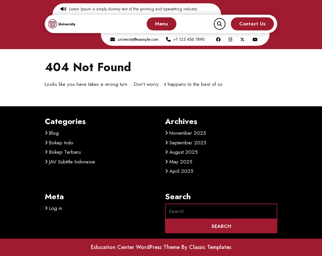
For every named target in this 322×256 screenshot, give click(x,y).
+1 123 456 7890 (188, 39)
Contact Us (252, 23)
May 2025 (180, 161)
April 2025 (181, 171)
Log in (55, 208)
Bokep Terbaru (65, 152)
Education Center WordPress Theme (136, 247)
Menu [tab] (161, 23)
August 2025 (183, 152)
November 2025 (187, 133)
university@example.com (138, 39)
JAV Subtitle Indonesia (72, 161)
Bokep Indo (61, 142)
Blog (54, 133)
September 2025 (187, 142)
